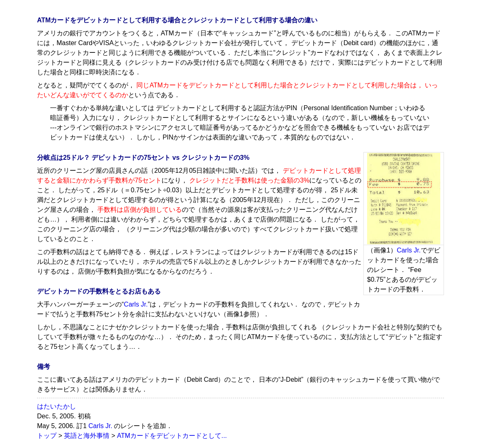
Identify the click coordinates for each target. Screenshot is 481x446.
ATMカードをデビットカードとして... (172, 435)
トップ (47, 435)
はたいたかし (56, 406)
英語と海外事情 (86, 435)
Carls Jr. (409, 250)
